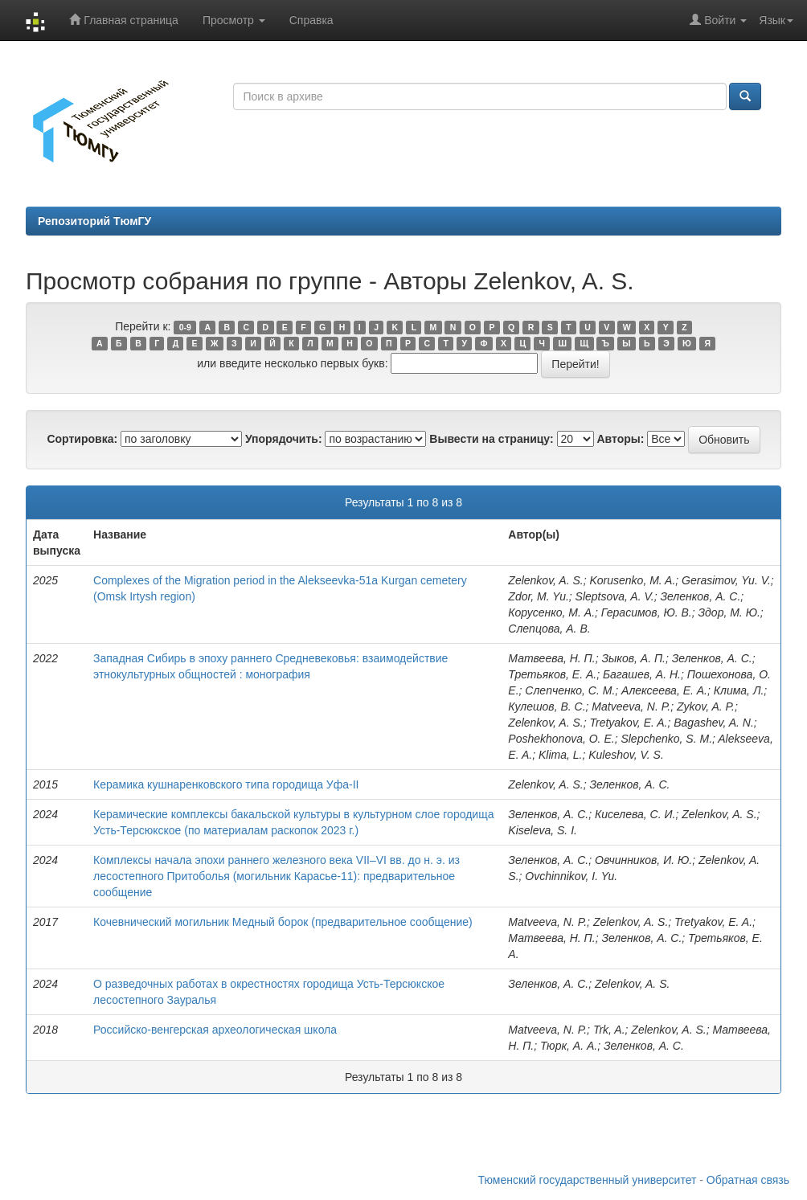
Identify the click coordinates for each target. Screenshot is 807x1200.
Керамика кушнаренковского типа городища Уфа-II (225, 784)
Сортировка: (82, 438)
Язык (776, 20)
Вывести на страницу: (491, 438)
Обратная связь (748, 1179)
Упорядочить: (283, 438)
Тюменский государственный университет (587, 1179)
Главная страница (123, 20)
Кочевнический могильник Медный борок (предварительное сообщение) (283, 921)
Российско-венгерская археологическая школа (215, 1029)
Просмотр (234, 20)
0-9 (185, 327)
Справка (311, 20)
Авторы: (620, 438)
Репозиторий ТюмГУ (94, 221)
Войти (718, 20)
